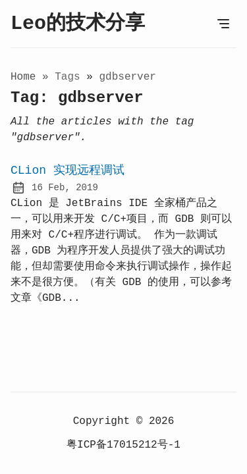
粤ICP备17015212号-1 (123, 445)
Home (23, 77)
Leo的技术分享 (78, 24)
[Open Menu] (223, 24)
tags (70, 77)
